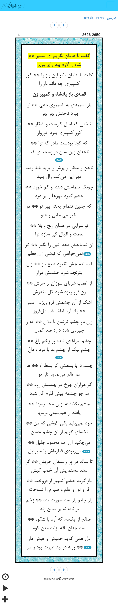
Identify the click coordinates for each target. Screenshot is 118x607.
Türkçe (100, 17)
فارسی (111, 18)
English (88, 17)
